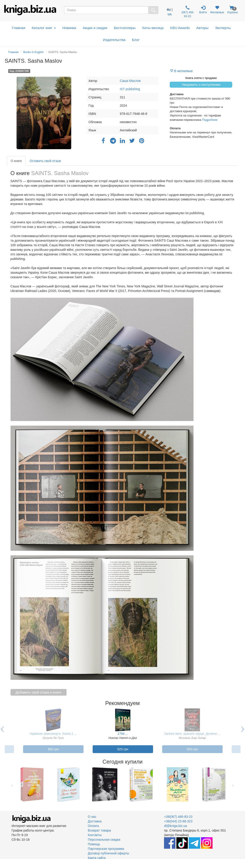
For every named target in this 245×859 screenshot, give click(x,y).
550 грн (192, 749)
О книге (16, 161)
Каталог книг (44, 28)
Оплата (93, 826)
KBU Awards (180, 28)
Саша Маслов (130, 81)
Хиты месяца (153, 28)
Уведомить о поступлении (201, 84)
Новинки (69, 28)
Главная (18, 28)
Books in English (33, 52)
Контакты (95, 835)
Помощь (94, 844)
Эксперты (223, 28)
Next (233, 784)
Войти (203, 9)
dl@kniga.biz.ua (175, 826)
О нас (92, 816)
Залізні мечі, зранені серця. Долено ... (192, 733)
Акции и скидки (95, 28)
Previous (12, 784)
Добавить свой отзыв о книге (39, 692)
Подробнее (209, 120)
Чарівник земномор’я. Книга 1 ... (53, 733)
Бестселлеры (124, 28)
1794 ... (122, 733)
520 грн (122, 749)
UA (170, 14)
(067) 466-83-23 (187, 11)
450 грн (53, 749)
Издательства (114, 40)
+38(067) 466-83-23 (178, 816)
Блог (136, 40)
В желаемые (181, 71)
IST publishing (130, 89)
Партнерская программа (106, 849)
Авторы (202, 28)
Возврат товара (99, 830)
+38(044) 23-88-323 (178, 821)
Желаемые (217, 9)
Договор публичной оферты (108, 853)
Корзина (232, 9)
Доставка (95, 821)
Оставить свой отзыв (45, 161)
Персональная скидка (104, 839)
